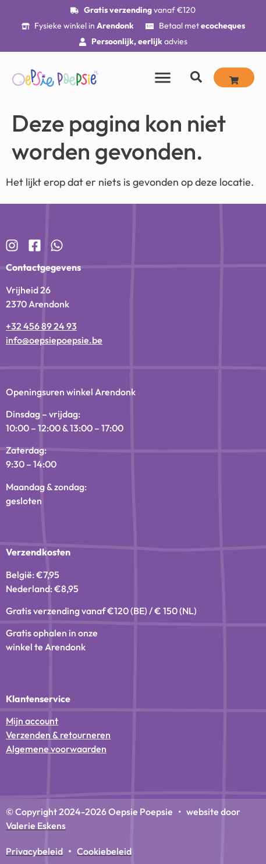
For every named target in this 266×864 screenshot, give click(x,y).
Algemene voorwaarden (56, 749)
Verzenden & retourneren (58, 735)
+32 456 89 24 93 (41, 326)
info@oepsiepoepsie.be (54, 340)
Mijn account (32, 721)
